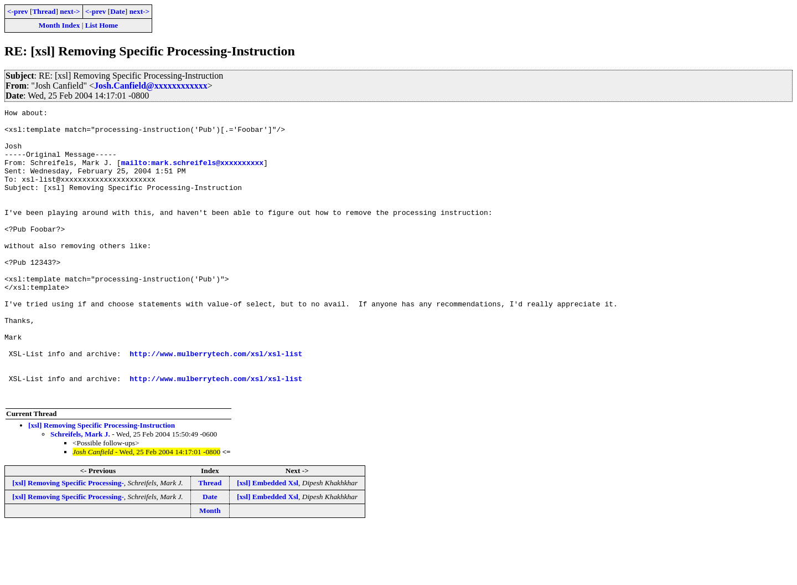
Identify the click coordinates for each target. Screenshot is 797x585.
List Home (101, 25)
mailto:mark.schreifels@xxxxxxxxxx (192, 174)
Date (117, 11)
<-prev (17, 11)
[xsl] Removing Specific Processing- (68, 541)
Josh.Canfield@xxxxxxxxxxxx (151, 85)
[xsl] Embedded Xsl (267, 541)
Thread (43, 11)
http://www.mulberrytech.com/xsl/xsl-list (216, 403)
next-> (70, 11)
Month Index (59, 25)
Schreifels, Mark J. (80, 492)
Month (210, 569)
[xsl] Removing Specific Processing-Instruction (101, 483)
